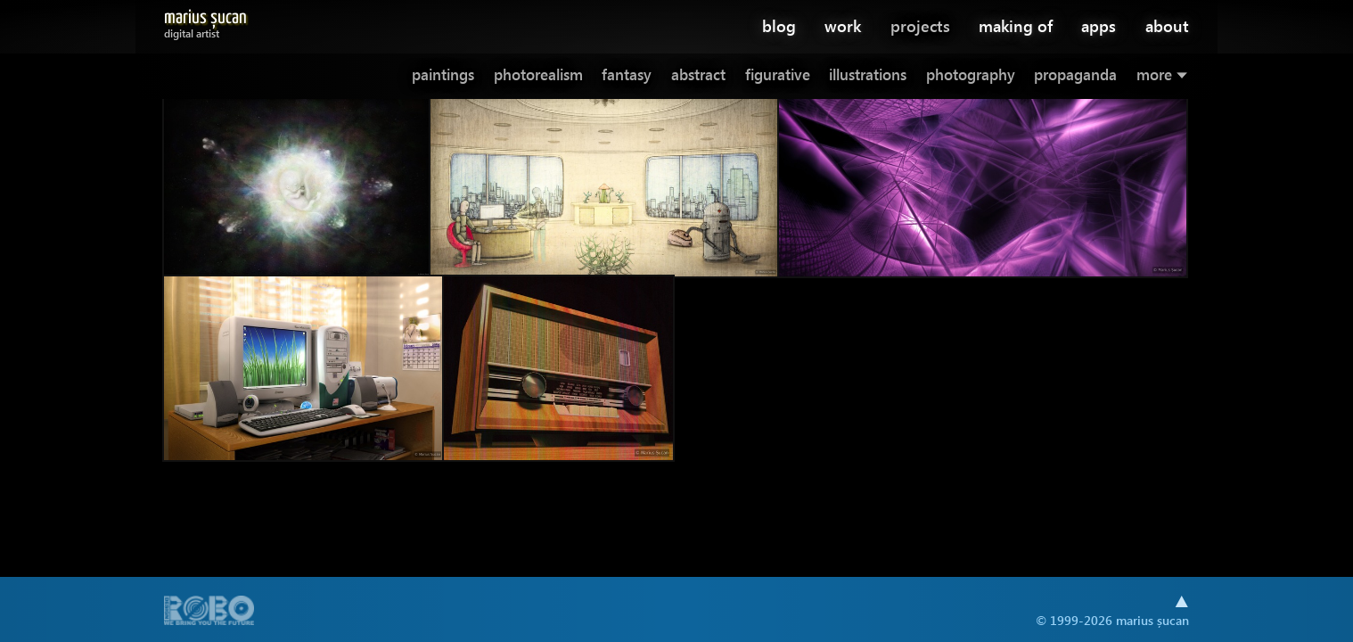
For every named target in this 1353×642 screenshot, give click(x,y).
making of (1016, 25)
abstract (698, 74)
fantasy (627, 74)
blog (779, 25)
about (1167, 25)
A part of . (209, 612)
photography (970, 74)
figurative (777, 74)
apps (1098, 25)
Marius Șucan (205, 21)
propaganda (1075, 74)
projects (920, 25)
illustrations (867, 74)
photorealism (538, 74)
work (842, 25)
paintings (443, 74)
